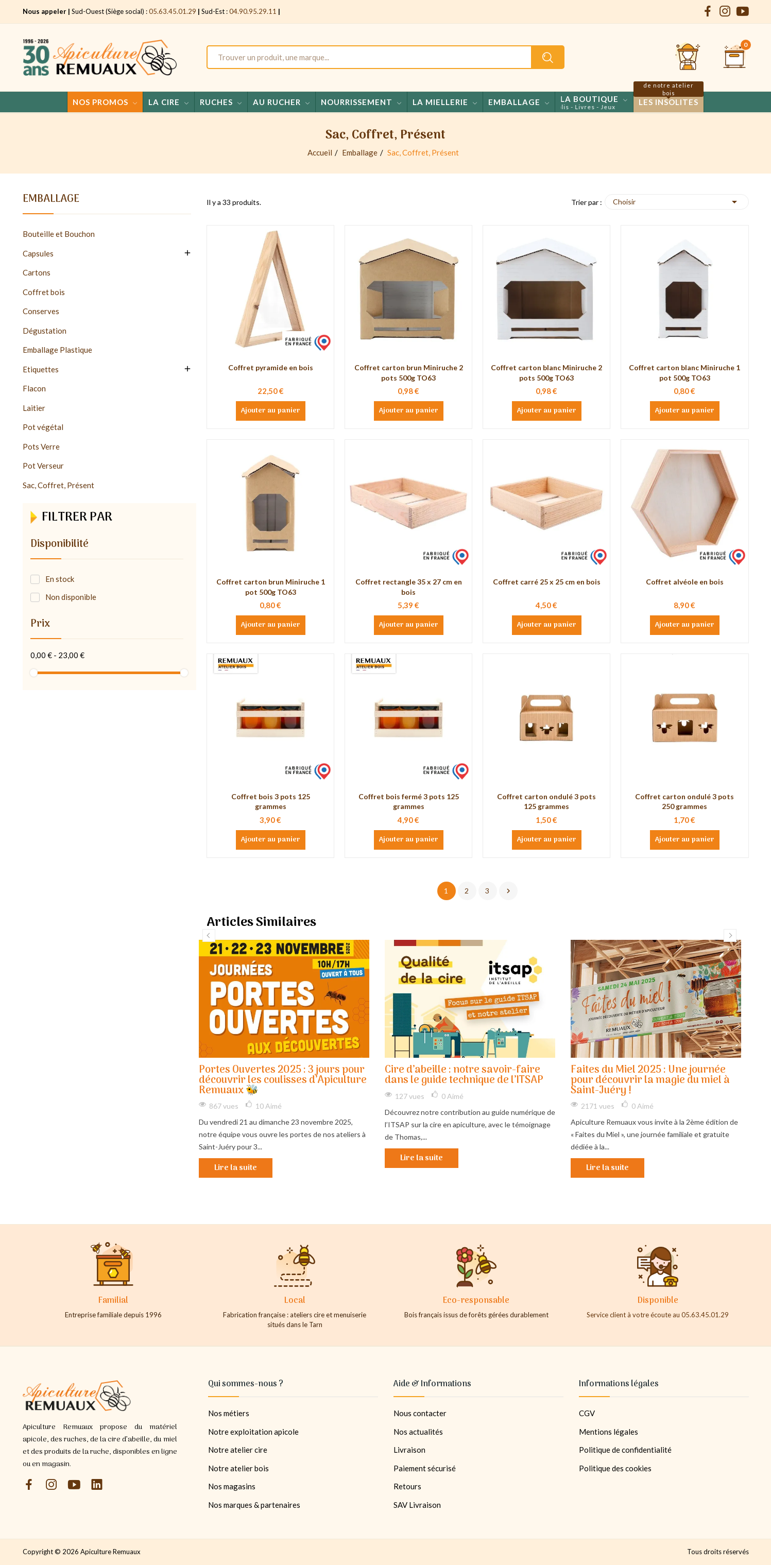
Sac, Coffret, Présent (58, 485)
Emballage (51, 201)
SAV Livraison (417, 1504)
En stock (59, 578)
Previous (208, 935)
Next (730, 935)
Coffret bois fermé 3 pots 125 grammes (408, 801)
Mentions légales (608, 1431)
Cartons (36, 272)
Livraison (409, 1449)
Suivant (508, 891)
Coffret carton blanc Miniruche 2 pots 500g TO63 (546, 372)
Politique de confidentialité (625, 1449)
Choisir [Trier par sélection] (677, 202)
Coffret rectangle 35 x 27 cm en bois (408, 586)
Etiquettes (41, 369)
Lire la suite (235, 1168)
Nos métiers (228, 1413)
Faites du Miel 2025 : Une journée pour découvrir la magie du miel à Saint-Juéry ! (650, 1080)
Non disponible (70, 596)
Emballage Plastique (57, 349)
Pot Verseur (43, 465)
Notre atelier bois (238, 1468)
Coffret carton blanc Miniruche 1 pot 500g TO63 (684, 372)
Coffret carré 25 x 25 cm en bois (547, 581)
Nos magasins (231, 1486)
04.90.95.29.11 (253, 11)
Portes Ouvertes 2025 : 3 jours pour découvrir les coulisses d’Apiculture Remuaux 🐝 (283, 1080)
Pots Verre (41, 446)
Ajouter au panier (270, 411)
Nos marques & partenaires (254, 1504)
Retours (407, 1486)
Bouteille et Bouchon (59, 233)
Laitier (34, 407)
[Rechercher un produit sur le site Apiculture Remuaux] (547, 57)
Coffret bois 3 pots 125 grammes (270, 801)
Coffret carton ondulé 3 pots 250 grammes (684, 801)
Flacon (34, 388)
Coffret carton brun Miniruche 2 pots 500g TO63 (408, 372)
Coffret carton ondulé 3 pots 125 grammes (546, 801)
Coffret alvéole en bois (685, 581)
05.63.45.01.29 (172, 11)
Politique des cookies (615, 1468)
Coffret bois (44, 292)
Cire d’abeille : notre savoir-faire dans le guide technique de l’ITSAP (464, 1075)
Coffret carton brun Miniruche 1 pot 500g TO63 (270, 586)
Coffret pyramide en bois (270, 367)
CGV (587, 1413)
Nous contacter (420, 1413)
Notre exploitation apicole (253, 1431)
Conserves (41, 311)
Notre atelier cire (237, 1449)
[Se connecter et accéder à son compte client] (688, 57)
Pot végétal (43, 427)
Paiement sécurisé (424, 1468)
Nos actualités (418, 1431)
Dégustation (44, 330)
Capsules (38, 253)
